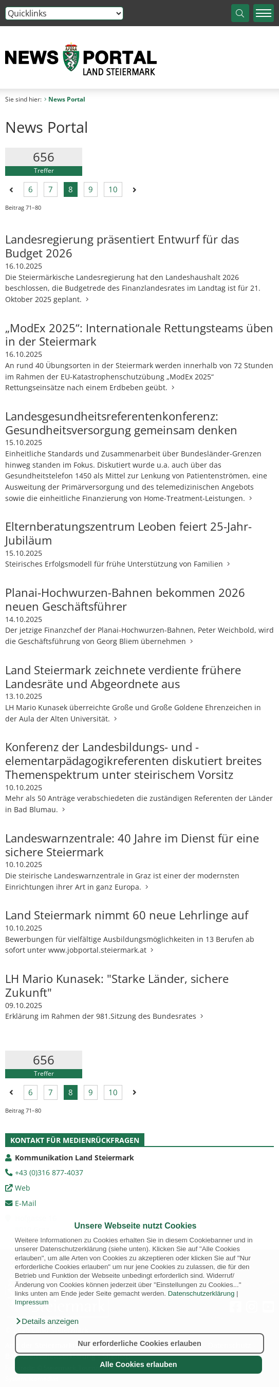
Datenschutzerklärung (201, 1293)
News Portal (64, 99)
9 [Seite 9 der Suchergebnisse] (90, 190)
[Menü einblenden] (263, 13)
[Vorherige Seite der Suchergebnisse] (11, 189)
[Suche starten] (240, 13)
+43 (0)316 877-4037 (49, 1172)
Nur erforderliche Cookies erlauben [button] (139, 1343)
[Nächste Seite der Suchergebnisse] (132, 189)
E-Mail (25, 1203)
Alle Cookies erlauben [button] (138, 1364)
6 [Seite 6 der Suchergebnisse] (30, 190)
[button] (47, 1321)
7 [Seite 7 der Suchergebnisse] (50, 190)
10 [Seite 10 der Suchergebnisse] (113, 190)
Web (22, 1188)
